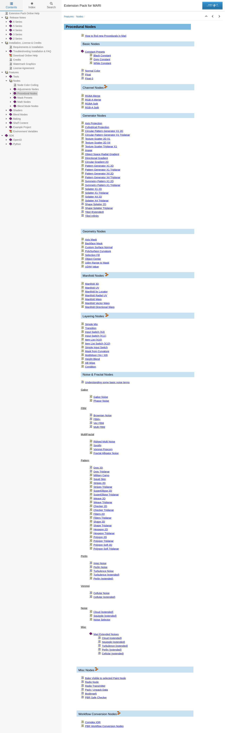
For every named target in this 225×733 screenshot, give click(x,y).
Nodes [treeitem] (14, 81)
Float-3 (89, 78)
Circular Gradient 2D (97, 162)
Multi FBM (99, 427)
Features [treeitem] (11, 72)
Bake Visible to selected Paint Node (105, 678)
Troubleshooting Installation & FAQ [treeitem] (30, 51)
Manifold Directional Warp (99, 307)
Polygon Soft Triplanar (106, 548)
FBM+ (97, 419)
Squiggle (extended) (105, 615)
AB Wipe (90, 362)
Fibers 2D (99, 514)
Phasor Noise (101, 400)
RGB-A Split (92, 107)
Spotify (97, 445)
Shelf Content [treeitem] (18, 123)
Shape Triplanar (103, 525)
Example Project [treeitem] (20, 127)
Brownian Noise (103, 415)
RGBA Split (91, 103)
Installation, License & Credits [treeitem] (22, 43)
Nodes (79, 16)
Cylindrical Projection (97, 127)
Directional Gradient (96, 158)
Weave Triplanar (103, 502)
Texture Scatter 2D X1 (97, 138)
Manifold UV (92, 287)
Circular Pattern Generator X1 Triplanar (107, 134)
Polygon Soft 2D (103, 544)
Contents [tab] (11, 5)
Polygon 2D (100, 537)
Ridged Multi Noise (104, 441)
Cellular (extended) (104, 597)
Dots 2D (98, 467)
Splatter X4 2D (93, 196)
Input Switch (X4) (95, 332)
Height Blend (92, 359)
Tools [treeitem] (14, 76)
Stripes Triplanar (103, 487)
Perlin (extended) (103, 578)
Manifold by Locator (96, 291)
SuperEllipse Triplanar (106, 494)
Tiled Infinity (92, 215)
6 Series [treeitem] (15, 22)
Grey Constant (102, 59)
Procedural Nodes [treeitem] (25, 93)
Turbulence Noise (104, 571)
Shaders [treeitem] (15, 110)
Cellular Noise (102, 593)
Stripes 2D (99, 483)
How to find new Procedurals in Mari (105, 35)
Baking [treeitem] (15, 119)
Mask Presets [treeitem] (22, 98)
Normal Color (92, 70)
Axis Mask (91, 239)
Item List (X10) (93, 339)
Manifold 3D (92, 283)
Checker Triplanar (104, 510)
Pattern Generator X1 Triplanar (102, 169)
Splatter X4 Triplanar (97, 200)
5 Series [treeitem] (15, 26)
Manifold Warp (93, 299)
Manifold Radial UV (96, 295)
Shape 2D (99, 521)
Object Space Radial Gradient (102, 154)
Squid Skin (100, 479)
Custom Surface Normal (98, 247)
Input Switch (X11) (95, 335)
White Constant (102, 63)
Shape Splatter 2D (95, 204)
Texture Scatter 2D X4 (97, 142)
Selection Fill (92, 255)
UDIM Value (92, 266)
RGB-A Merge (93, 99)
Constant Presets (95, 51)
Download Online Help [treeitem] (23, 55)
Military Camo (101, 475)
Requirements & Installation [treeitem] (26, 47)
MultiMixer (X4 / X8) (96, 355)
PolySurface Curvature (98, 251)
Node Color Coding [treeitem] (25, 85)
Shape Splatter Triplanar (99, 208)
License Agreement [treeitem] (21, 68)
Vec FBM (99, 423)
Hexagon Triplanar (104, 533)
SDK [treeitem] (9, 135)
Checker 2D (100, 506)
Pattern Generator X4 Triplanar (102, 177)
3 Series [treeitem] (15, 34)
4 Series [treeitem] (15, 30)
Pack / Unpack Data (96, 689)
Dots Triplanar (102, 471)
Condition (90, 366)
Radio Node (92, 682)
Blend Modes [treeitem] (18, 114)
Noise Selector (102, 619)
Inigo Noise (100, 563)
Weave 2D (99, 498)
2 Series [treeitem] (15, 39)
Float (88, 74)
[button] (206, 16)
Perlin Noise (100, 567)
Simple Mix (91, 324)
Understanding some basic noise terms (107, 382)
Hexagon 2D (101, 529)
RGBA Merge (92, 96)
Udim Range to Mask (97, 262)
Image (88, 150)
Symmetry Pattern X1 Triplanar (102, 185)
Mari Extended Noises (106, 634)
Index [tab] (31, 5)
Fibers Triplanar (102, 517)
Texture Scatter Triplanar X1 (101, 146)
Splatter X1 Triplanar (97, 192)
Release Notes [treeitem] (15, 17)
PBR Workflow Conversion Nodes (104, 726)
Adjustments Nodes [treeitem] (26, 89)
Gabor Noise (101, 397)
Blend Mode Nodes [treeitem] (25, 106)
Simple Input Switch (96, 347)
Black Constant (102, 55)
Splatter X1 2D (93, 189)
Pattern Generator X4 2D (99, 173)
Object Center (93, 259)
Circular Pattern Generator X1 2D (104, 131)
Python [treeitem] (15, 144)
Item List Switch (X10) (97, 343)
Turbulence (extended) (106, 574)
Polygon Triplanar (104, 541)
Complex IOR (93, 722)
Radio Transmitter (95, 686)
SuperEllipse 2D (103, 490)
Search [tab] (51, 5)
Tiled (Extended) (94, 212)
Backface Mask (93, 243)
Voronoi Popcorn (103, 449)
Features (69, 16)
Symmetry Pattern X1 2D (99, 181)
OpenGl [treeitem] (15, 140)
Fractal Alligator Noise (106, 453)
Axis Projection (93, 123)
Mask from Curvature (97, 351)
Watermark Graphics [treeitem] (22, 64)
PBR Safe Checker (96, 697)
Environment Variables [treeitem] (23, 131)
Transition (90, 328)
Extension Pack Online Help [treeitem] (22, 13)
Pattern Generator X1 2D (99, 165)
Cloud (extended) (103, 612)
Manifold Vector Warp (97, 303)
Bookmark (91, 693)
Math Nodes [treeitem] (22, 102)
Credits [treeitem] (15, 60)
